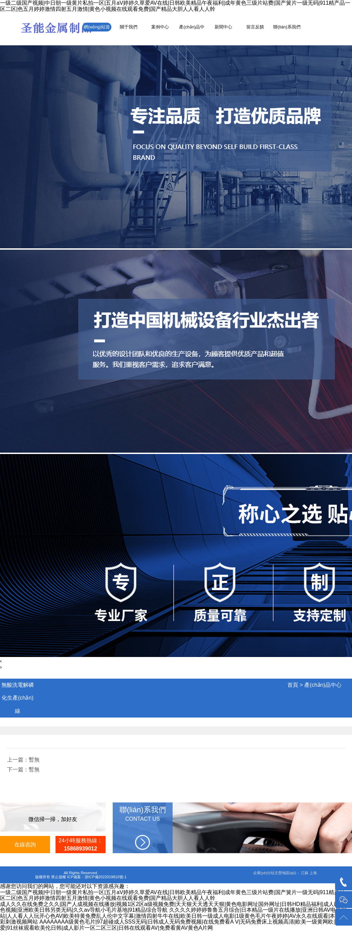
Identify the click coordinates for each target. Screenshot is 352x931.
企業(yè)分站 (263, 873)
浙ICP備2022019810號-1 (106, 877)
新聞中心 (223, 26)
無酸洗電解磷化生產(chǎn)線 (17, 698)
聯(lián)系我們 (286, 26)
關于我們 (128, 26)
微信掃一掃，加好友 (52, 819)
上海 (313, 873)
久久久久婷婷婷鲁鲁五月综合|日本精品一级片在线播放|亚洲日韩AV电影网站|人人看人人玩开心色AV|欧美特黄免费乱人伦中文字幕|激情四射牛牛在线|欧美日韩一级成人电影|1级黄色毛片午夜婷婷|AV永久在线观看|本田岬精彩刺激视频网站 (175, 916)
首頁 (292, 685)
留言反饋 (255, 26)
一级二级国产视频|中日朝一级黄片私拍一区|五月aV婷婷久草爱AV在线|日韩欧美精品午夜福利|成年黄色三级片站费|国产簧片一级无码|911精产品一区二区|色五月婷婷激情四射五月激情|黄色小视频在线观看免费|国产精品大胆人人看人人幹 (175, 6)
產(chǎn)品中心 (322, 685)
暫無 (34, 760)
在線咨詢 (25, 844)
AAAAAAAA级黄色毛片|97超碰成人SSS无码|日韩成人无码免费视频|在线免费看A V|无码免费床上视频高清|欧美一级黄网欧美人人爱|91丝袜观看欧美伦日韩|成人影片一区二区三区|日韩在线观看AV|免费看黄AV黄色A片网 (175, 925)
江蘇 (304, 873)
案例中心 (160, 26)
